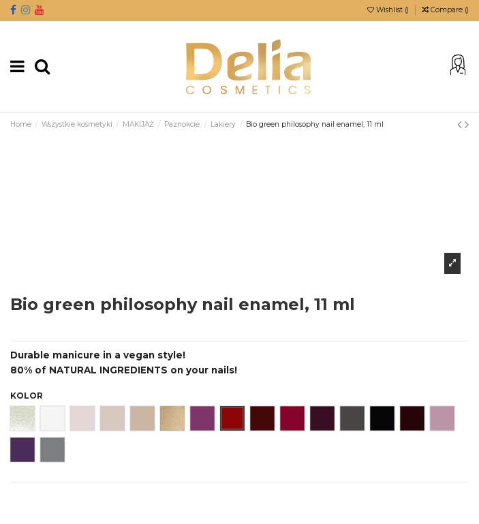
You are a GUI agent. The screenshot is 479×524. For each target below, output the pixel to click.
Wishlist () (389, 9)
